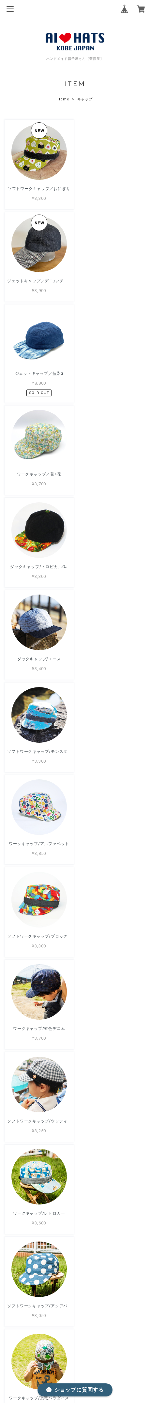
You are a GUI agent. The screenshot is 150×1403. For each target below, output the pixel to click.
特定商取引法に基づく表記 (75, 1361)
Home (63, 99)
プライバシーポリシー (75, 1352)
